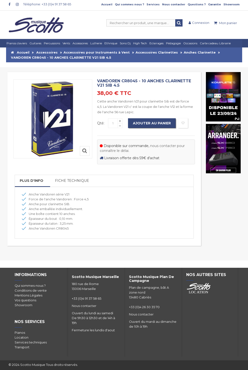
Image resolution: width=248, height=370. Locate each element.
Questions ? (197, 4)
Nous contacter (173, 4)
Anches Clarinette (200, 52)
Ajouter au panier (152, 123)
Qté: (100, 123)
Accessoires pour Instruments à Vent (97, 52)
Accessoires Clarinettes (157, 52)
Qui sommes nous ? (129, 4)
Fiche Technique (72, 180)
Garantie (214, 4)
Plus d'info (31, 180)
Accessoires (47, 52)
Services (153, 4)
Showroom (231, 4)
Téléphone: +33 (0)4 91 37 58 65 (47, 4)
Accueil (106, 4)
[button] (157, 43)
